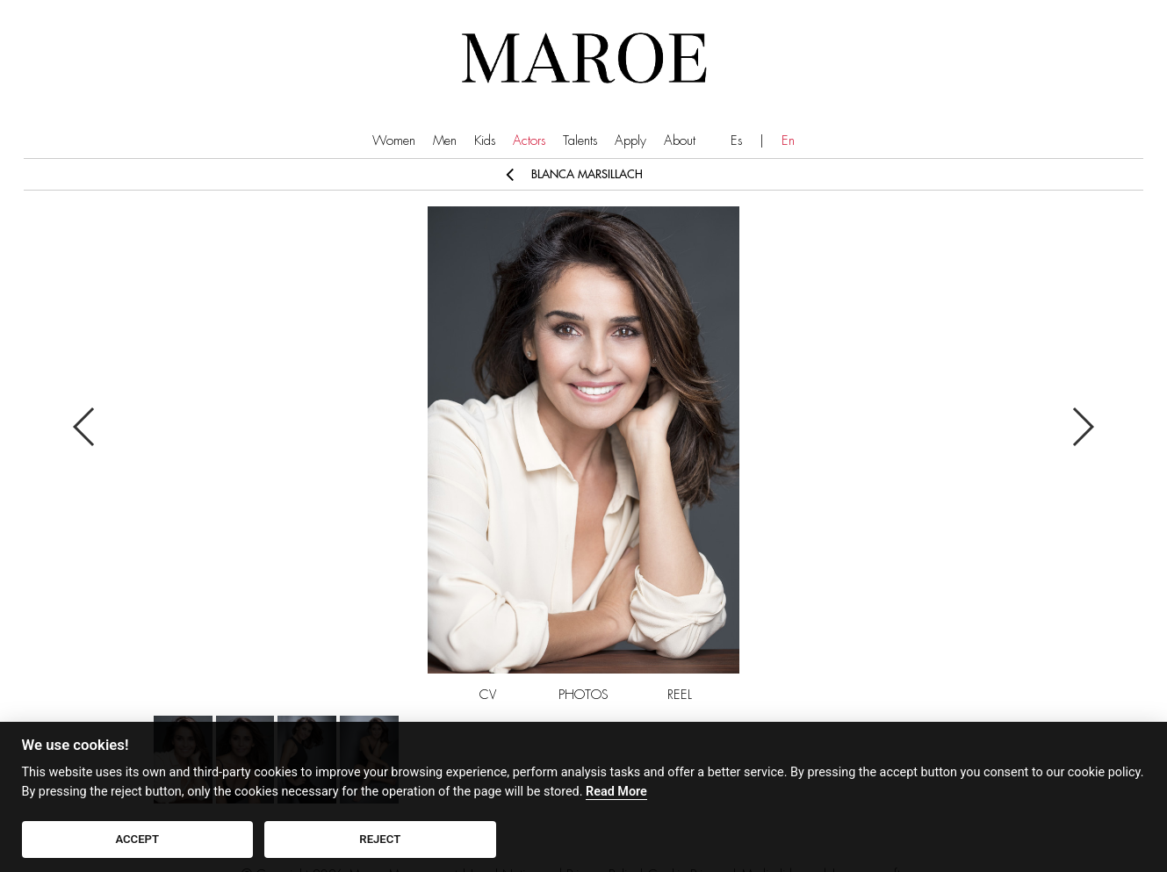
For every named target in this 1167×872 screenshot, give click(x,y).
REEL (679, 695)
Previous (85, 426)
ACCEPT (137, 839)
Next (1082, 426)
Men (445, 141)
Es (736, 141)
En (788, 141)
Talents (580, 141)
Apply (630, 141)
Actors (529, 141)
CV (487, 695)
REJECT (379, 839)
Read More (616, 791)
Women (393, 141)
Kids (484, 141)
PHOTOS (583, 695)
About (679, 141)
